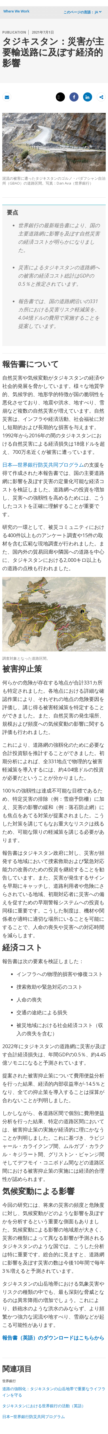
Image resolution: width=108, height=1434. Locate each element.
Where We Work (16, 11)
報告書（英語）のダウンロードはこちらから (53, 1337)
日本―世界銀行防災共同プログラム (43, 464)
